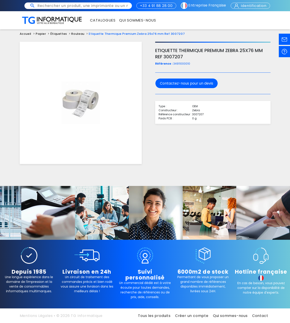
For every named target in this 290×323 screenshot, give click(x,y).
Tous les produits (154, 315)
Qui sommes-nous (230, 315)
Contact (260, 315)
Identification (250, 5)
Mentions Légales (36, 315)
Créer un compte (191, 315)
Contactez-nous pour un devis (186, 83)
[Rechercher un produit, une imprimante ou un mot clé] (82, 6)
